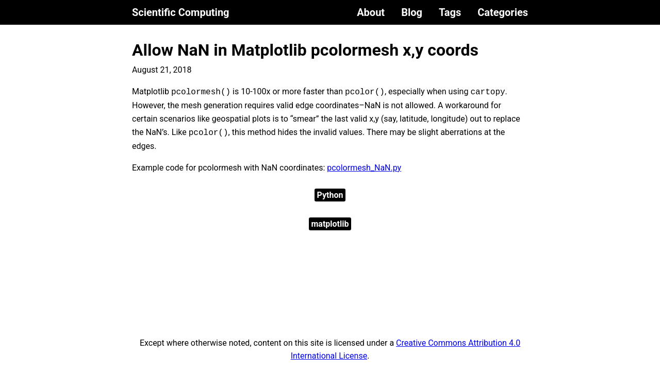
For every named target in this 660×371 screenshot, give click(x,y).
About (371, 12)
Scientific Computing (180, 12)
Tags (450, 12)
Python (330, 195)
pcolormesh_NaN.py (364, 168)
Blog (411, 12)
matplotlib (330, 224)
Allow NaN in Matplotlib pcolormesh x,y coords (305, 50)
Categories (502, 12)
